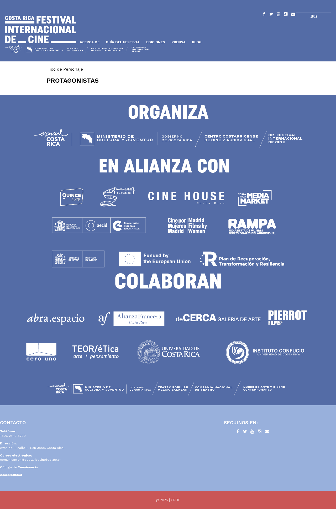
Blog (197, 42)
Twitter (271, 15)
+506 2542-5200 (13, 436)
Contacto (293, 15)
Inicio (40, 29)
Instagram (286, 15)
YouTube (278, 15)
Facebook (264, 15)
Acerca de (89, 42)
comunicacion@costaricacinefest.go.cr (30, 459)
